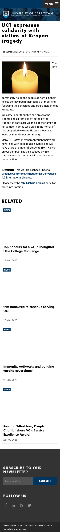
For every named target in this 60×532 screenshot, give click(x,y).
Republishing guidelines (14, 529)
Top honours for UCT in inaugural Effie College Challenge (28, 249)
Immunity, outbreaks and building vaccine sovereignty (28, 369)
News (7, 210)
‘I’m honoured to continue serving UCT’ (28, 309)
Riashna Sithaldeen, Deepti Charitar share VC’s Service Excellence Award (23, 430)
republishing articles (33, 183)
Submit (45, 481)
